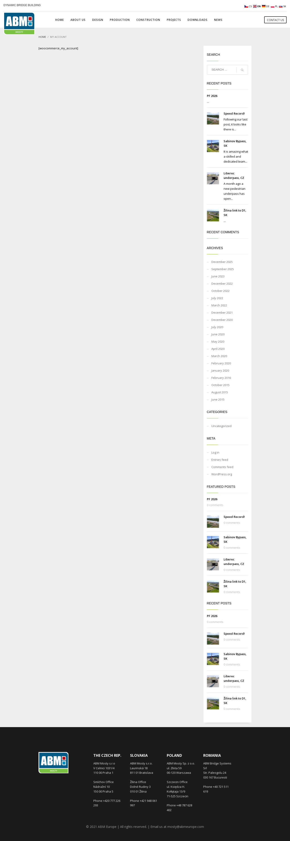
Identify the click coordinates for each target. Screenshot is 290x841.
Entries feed (219, 460)
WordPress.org (221, 474)
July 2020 (217, 327)
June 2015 (218, 399)
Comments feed (222, 467)
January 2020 (220, 370)
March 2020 (219, 356)
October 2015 (220, 385)
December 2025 (222, 262)
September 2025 (222, 269)
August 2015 (219, 392)
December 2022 (222, 283)
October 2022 (220, 291)
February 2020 (221, 363)
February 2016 (221, 378)
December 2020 (222, 320)
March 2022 (219, 305)
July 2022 (217, 298)
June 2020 (218, 334)
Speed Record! (234, 113)
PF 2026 (212, 96)
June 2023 (218, 276)
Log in (215, 452)
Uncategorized (221, 426)
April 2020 (218, 349)
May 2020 (217, 341)
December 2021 (222, 312)
